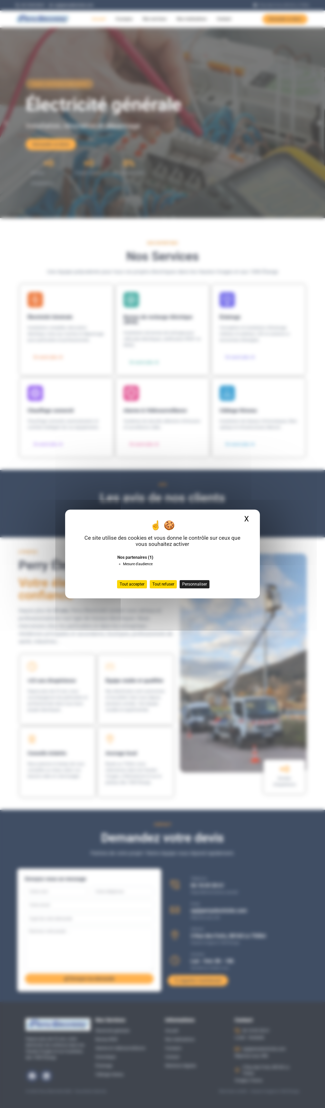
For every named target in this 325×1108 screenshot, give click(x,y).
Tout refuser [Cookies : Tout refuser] (163, 584)
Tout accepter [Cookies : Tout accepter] (132, 584)
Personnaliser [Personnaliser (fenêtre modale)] (194, 584)
